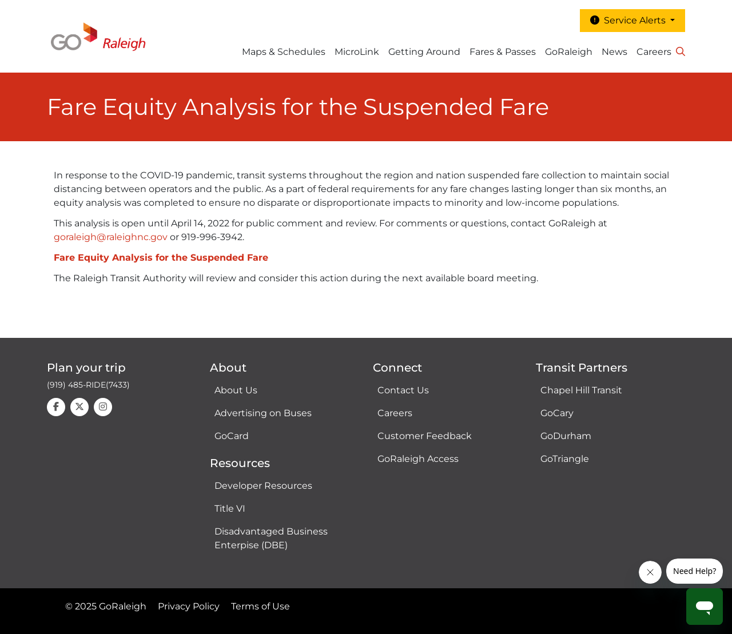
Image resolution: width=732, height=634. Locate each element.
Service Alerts (629, 20)
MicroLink (357, 51)
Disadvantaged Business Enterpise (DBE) (271, 538)
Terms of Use (260, 606)
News (614, 51)
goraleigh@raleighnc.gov (111, 237)
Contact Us (403, 390)
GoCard (231, 435)
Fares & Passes (503, 51)
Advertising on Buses (263, 413)
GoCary (557, 413)
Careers (653, 51)
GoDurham (565, 435)
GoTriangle (564, 458)
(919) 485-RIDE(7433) (88, 385)
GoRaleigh (568, 51)
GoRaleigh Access (418, 458)
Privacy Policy (189, 606)
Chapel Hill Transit (581, 390)
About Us (235, 390)
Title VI (229, 508)
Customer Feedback (424, 435)
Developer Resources (263, 485)
